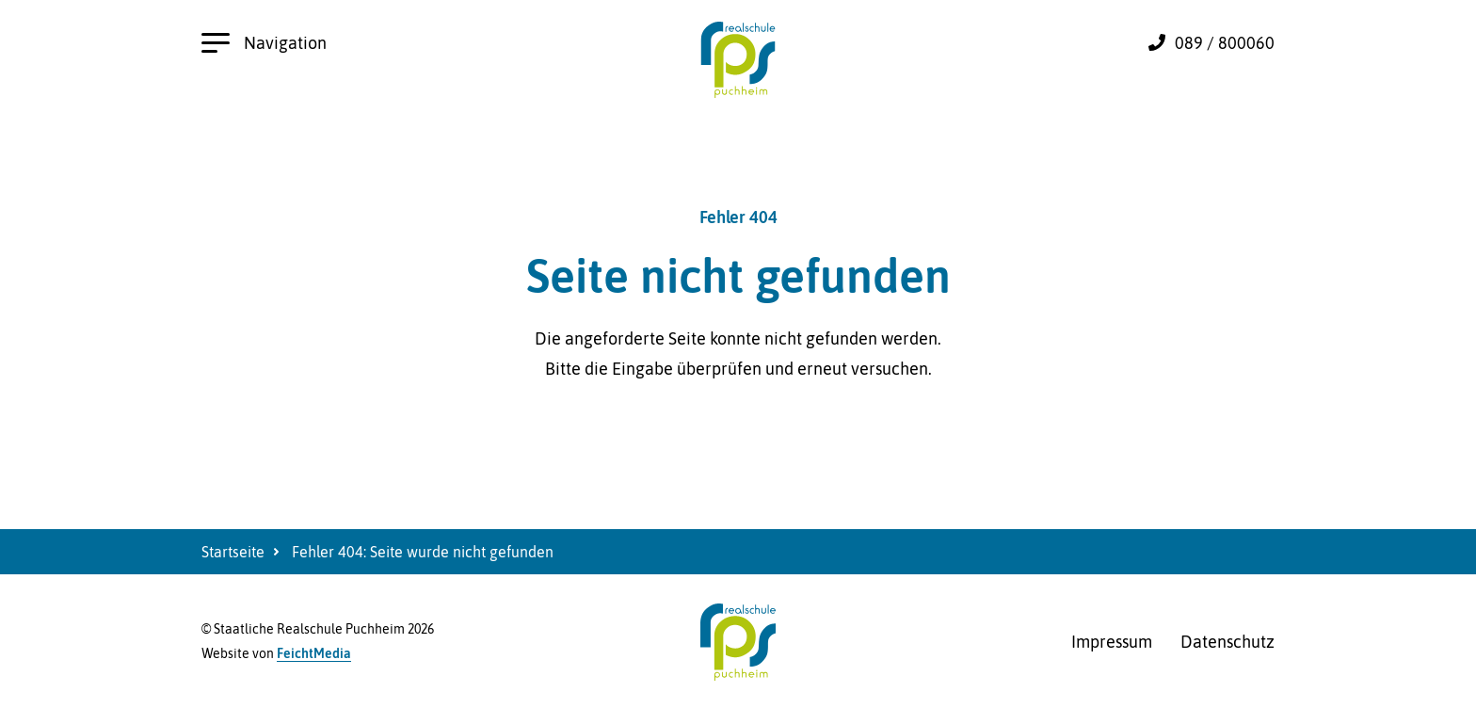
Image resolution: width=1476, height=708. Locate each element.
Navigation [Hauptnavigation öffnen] (264, 43)
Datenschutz (1227, 642)
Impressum (1111, 642)
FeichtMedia (314, 653)
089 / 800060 (1225, 43)
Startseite (233, 551)
